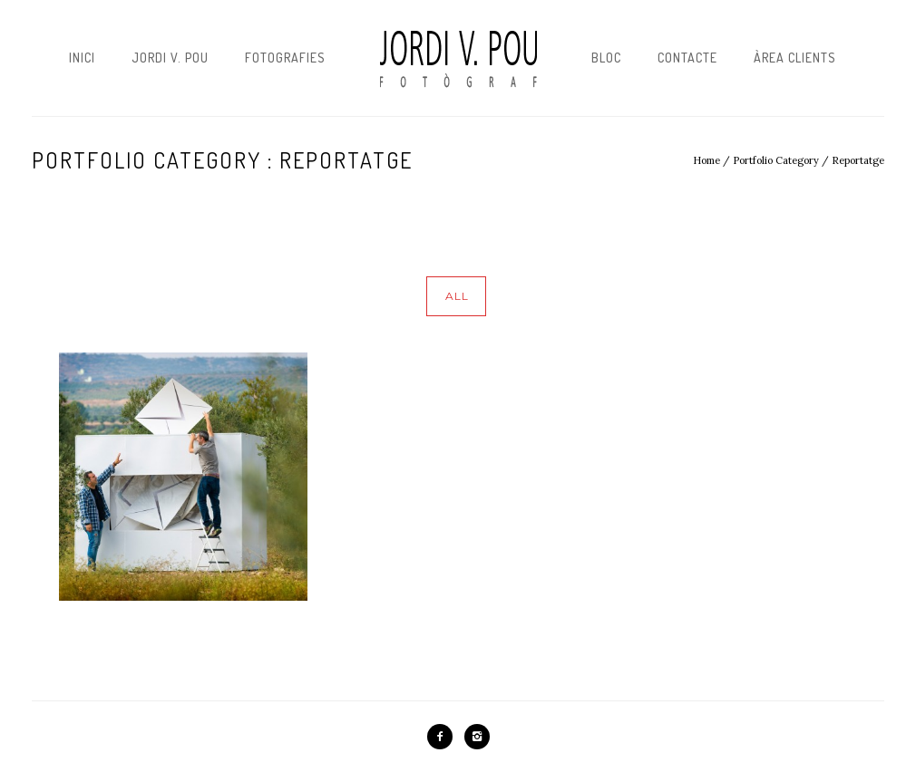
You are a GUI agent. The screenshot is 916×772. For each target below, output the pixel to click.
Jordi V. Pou (170, 57)
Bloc (606, 57)
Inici (82, 57)
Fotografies (285, 57)
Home (706, 160)
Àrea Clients (795, 57)
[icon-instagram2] (477, 736)
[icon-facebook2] (444, 736)
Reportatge (858, 160)
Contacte (687, 57)
